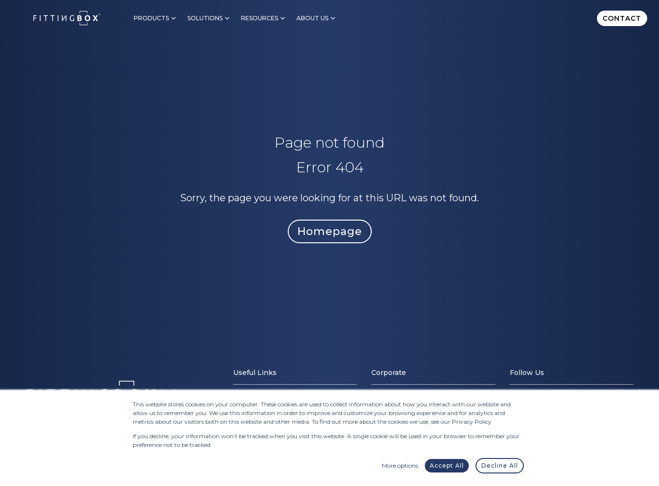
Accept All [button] (447, 465)
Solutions (205, 18)
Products (151, 18)
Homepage (329, 231)
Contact (622, 18)
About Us (312, 18)
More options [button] (400, 465)
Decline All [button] (499, 465)
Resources (259, 18)
